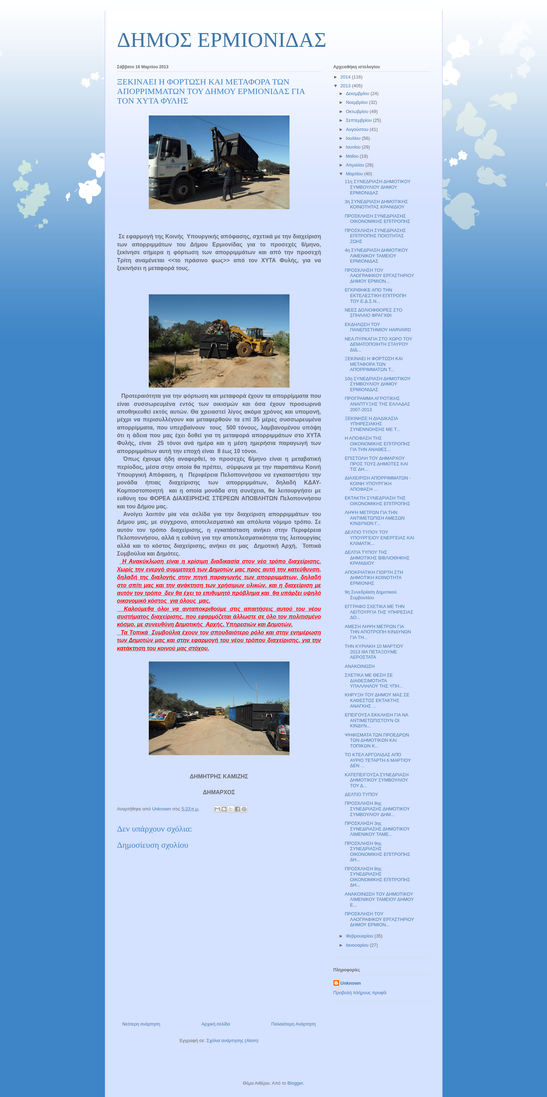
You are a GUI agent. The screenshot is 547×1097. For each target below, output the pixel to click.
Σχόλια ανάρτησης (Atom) (232, 1040)
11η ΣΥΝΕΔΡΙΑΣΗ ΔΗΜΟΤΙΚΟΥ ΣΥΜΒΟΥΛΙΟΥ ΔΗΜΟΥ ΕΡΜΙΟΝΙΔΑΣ (378, 187)
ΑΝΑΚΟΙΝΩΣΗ (360, 666)
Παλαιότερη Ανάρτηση (293, 1024)
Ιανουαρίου (358, 945)
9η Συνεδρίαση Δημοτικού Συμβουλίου (371, 594)
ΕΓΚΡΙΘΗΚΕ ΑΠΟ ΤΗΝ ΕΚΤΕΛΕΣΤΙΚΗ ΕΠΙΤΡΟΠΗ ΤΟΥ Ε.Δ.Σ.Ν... (375, 295)
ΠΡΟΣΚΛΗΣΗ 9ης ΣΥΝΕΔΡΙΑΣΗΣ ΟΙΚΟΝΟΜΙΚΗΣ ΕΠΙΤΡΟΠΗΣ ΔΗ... (377, 852)
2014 (346, 77)
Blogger (295, 1083)
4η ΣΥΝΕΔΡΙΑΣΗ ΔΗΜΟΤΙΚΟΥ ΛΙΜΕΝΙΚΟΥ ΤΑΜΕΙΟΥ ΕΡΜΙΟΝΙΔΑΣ (376, 255)
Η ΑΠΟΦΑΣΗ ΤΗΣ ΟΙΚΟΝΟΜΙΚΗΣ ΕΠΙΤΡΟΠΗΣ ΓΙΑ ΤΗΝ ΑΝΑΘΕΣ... (377, 443)
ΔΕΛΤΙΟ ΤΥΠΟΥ (361, 794)
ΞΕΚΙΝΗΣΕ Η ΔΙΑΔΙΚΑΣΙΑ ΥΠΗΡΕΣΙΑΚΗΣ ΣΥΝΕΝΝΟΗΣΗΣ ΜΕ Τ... (372, 424)
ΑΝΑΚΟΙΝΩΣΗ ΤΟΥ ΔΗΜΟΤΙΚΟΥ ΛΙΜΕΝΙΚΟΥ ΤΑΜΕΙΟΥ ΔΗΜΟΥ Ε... (379, 899)
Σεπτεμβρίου (359, 120)
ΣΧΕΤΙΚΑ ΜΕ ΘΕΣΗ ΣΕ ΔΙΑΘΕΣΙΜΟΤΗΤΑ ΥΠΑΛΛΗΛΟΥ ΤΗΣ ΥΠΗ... (374, 680)
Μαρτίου (355, 173)
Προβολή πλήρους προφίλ (360, 992)
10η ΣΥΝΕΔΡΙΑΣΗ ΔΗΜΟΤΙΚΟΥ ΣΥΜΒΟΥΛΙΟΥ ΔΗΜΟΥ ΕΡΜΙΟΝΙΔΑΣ (378, 384)
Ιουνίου (354, 147)
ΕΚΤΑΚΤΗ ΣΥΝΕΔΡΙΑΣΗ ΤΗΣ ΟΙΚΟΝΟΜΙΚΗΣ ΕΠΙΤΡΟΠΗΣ (377, 500)
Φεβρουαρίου (360, 936)
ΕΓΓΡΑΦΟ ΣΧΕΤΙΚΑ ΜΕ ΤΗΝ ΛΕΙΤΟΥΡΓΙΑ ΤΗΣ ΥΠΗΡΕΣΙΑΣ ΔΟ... (379, 612)
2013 (346, 85)
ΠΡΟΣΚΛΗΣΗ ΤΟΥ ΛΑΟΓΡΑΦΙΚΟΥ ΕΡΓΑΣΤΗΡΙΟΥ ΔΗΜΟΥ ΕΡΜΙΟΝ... (379, 276)
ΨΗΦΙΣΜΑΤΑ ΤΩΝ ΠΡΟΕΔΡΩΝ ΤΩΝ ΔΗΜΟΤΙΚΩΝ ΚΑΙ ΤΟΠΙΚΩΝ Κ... (377, 740)
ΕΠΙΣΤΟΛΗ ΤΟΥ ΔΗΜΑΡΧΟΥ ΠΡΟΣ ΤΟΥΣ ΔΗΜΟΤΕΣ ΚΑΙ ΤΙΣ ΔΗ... (376, 464)
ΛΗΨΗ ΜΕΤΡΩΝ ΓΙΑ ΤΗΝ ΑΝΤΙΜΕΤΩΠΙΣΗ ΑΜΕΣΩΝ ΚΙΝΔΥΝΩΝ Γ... (375, 518)
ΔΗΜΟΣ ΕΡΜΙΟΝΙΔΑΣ (221, 39)
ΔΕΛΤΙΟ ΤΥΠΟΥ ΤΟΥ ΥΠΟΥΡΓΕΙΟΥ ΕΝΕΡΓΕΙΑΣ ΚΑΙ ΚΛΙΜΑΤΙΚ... (379, 537)
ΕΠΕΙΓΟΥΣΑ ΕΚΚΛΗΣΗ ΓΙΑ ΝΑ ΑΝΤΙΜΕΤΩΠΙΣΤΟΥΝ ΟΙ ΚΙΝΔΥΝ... (376, 720)
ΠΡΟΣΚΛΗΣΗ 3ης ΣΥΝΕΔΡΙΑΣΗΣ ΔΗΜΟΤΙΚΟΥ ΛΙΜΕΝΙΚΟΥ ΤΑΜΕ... (377, 829)
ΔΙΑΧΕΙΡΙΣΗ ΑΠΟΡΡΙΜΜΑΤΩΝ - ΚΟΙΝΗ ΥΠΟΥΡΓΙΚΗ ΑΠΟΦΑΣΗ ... (378, 483)
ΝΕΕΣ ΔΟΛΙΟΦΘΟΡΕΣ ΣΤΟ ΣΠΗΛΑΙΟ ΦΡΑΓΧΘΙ (373, 312)
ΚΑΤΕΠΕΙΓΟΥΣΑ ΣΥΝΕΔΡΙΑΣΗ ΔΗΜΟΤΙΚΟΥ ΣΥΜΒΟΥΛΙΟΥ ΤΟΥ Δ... (377, 780)
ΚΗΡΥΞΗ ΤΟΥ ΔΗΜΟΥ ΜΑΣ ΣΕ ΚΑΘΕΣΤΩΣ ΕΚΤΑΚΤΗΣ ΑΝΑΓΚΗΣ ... (377, 700)
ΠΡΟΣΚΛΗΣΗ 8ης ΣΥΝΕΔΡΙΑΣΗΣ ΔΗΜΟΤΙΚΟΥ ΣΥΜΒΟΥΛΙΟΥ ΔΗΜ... (377, 809)
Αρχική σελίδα (216, 1024)
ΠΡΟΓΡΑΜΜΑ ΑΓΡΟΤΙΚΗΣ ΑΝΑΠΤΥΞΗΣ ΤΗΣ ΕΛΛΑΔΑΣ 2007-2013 (377, 404)
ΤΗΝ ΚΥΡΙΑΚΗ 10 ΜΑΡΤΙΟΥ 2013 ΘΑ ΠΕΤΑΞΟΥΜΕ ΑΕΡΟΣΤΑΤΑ (374, 652)
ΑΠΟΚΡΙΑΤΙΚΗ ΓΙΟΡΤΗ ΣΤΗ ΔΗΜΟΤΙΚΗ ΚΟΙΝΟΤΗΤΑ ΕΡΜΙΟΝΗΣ (374, 578)
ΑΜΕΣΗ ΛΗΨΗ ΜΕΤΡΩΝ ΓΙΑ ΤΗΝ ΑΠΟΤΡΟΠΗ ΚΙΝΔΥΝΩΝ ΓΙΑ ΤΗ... (378, 632)
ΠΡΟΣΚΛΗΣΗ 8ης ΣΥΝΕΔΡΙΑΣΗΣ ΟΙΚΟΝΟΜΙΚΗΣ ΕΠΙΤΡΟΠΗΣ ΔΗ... (377, 877)
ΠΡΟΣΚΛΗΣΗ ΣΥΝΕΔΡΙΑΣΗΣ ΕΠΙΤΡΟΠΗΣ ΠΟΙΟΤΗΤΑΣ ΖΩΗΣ (375, 236)
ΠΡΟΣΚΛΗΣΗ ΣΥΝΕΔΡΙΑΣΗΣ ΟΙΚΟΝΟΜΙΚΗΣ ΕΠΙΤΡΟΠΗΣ (377, 218)
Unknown (351, 983)
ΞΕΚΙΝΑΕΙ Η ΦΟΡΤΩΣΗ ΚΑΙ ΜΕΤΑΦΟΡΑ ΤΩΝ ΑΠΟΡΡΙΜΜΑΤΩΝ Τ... (374, 364)
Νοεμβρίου (357, 102)
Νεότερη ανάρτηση (141, 1024)
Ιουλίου (354, 138)
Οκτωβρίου (357, 111)
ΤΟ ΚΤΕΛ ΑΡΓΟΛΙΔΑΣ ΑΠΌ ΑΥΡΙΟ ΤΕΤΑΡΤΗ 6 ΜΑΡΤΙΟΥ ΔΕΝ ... (378, 760)
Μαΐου (353, 156)
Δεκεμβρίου (358, 93)
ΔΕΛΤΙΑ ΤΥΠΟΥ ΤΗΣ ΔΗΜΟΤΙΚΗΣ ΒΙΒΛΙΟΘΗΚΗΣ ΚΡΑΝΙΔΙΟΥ (377, 558)
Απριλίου (355, 165)
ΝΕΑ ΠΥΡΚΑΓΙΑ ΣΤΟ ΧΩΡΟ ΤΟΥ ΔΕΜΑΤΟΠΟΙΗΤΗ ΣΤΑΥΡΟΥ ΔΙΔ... (378, 344)
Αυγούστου (358, 129)
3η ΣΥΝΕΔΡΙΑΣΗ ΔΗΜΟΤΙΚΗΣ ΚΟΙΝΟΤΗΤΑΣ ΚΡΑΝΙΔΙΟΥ (376, 204)
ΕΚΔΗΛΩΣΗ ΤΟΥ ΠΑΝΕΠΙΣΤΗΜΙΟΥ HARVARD (378, 327)
